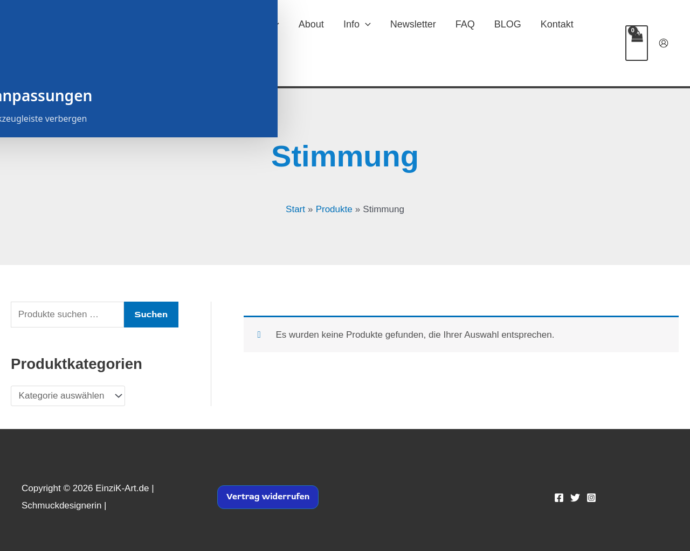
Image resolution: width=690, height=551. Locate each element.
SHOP (259, 24)
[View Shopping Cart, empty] (636, 43)
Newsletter (413, 24)
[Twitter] (575, 498)
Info (357, 24)
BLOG (507, 24)
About (311, 24)
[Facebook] (559, 498)
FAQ (465, 24)
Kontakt (557, 24)
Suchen (151, 314)
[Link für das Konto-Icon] (663, 43)
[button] (273, 24)
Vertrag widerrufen (268, 496)
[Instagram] (591, 498)
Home (208, 24)
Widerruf (219, 62)
